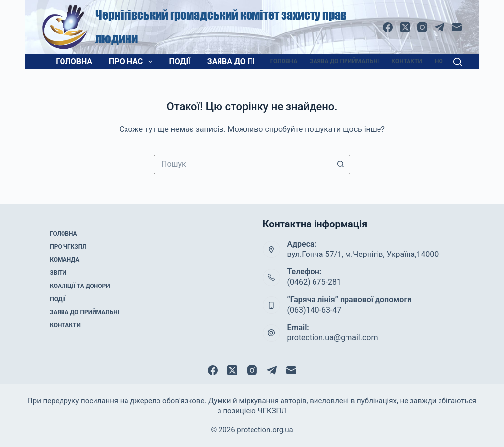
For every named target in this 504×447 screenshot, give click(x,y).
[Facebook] (388, 27)
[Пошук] (457, 62)
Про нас (132, 61)
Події (179, 61)
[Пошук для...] (242, 164)
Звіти (58, 272)
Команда (64, 259)
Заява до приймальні (253, 61)
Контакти (406, 61)
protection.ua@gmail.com (332, 337)
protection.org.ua (265, 429)
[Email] (457, 27)
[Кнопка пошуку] (340, 164)
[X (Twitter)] (405, 27)
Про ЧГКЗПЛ (68, 246)
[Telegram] (439, 27)
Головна (74, 61)
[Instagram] (422, 27)
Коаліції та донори (80, 286)
